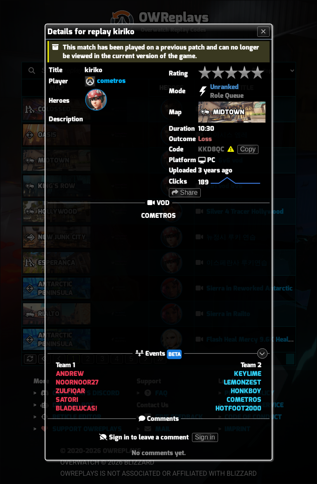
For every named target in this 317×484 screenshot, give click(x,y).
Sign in (205, 437)
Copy (247, 149)
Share (185, 192)
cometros (111, 80)
